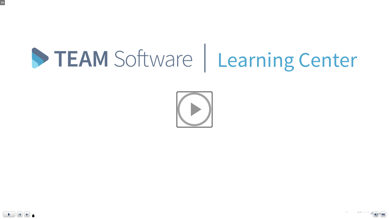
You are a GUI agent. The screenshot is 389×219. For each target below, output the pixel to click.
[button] (194, 109)
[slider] (33, 215)
